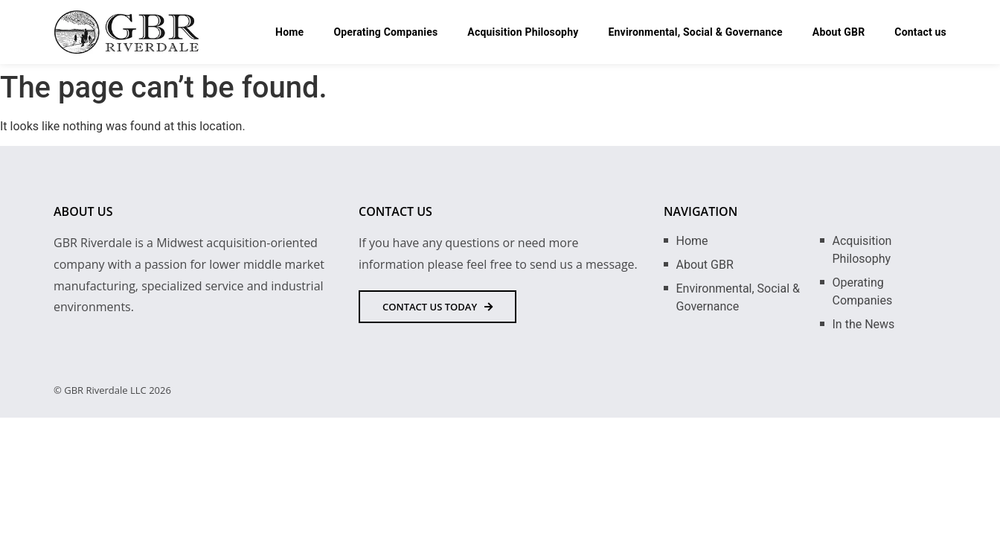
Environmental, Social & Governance (695, 32)
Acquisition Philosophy (522, 32)
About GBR (838, 32)
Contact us (920, 32)
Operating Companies (385, 32)
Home (289, 32)
